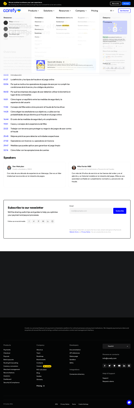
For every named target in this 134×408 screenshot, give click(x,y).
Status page (74, 356)
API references (75, 353)
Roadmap (40, 356)
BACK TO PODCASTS (15, 18)
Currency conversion (10, 366)
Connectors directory (77, 374)
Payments (6, 350)
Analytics (6, 376)
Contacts (40, 363)
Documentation (75, 350)
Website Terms (74, 232)
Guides (39, 376)
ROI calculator (42, 370)
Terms (74, 404)
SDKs (71, 363)
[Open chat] (128, 402)
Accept (126, 3)
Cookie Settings (83, 404)
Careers (44, 366)
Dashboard (7, 379)
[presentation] (86, 222)
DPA (56, 404)
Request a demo (108, 381)
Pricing (90, 11)
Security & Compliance (11, 382)
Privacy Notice (86, 232)
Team (38, 353)
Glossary (40, 379)
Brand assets (41, 360)
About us (40, 350)
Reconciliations (8, 373)
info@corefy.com (109, 358)
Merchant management (11, 369)
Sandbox (73, 360)
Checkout (6, 353)
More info (115, 3)
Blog (38, 373)
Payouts (6, 356)
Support (105, 378)
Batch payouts (8, 360)
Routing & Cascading (10, 363)
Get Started (124, 11)
